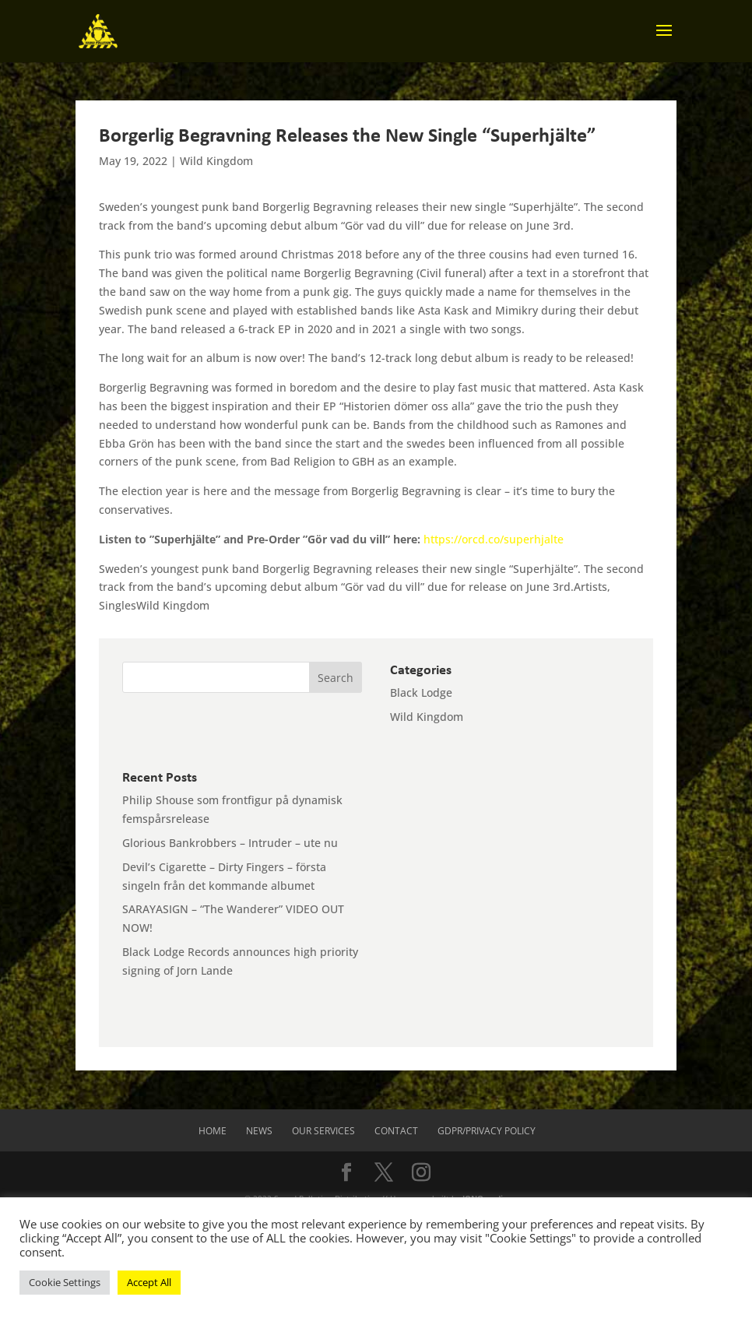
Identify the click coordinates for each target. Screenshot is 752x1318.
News (259, 1130)
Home (213, 1130)
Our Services (323, 1130)
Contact (396, 1130)
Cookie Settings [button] (64, 1282)
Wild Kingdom (216, 160)
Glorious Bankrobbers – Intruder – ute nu (230, 842)
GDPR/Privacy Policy (486, 1130)
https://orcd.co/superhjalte (493, 539)
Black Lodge (421, 692)
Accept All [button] (149, 1282)
